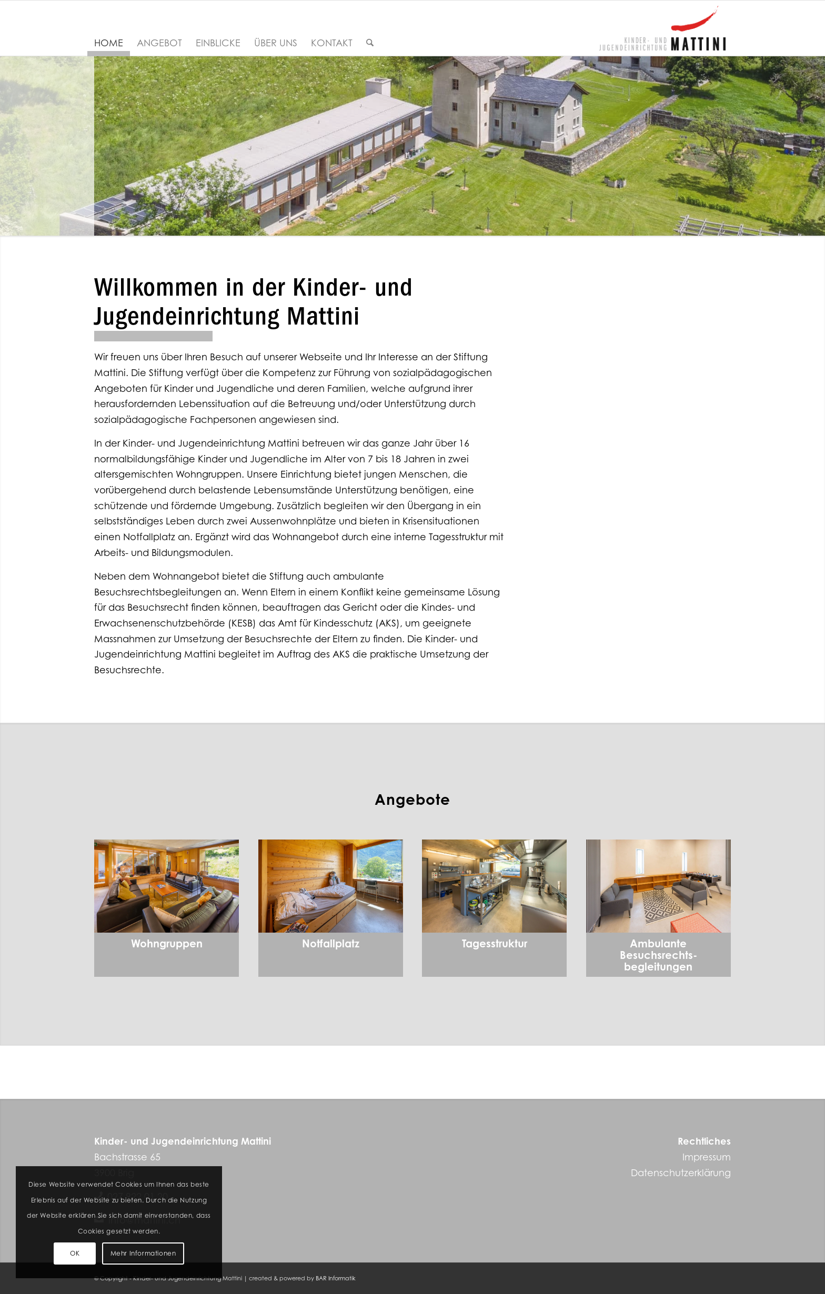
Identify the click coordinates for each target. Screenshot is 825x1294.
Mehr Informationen (143, 1253)
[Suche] (369, 42)
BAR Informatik (336, 1278)
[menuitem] (108, 42)
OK (74, 1253)
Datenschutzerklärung (681, 1172)
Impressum (706, 1156)
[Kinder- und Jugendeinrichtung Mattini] (662, 28)
